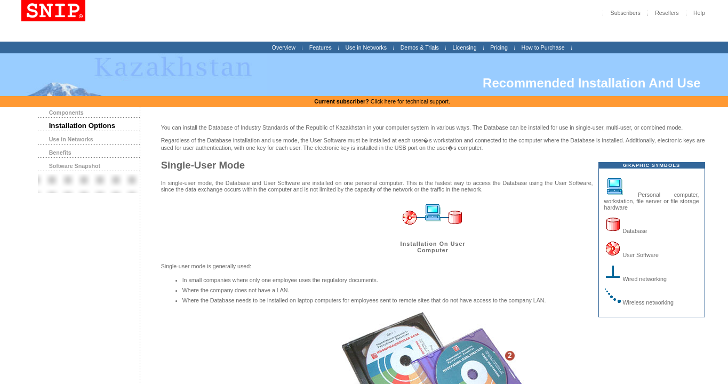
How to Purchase (542, 47)
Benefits (60, 152)
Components (66, 112)
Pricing (499, 47)
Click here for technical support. (382, 101)
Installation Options (82, 126)
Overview (283, 47)
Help (699, 13)
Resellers (666, 13)
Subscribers (626, 13)
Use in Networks (366, 47)
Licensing (465, 47)
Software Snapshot (75, 166)
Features (320, 47)
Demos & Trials (420, 47)
